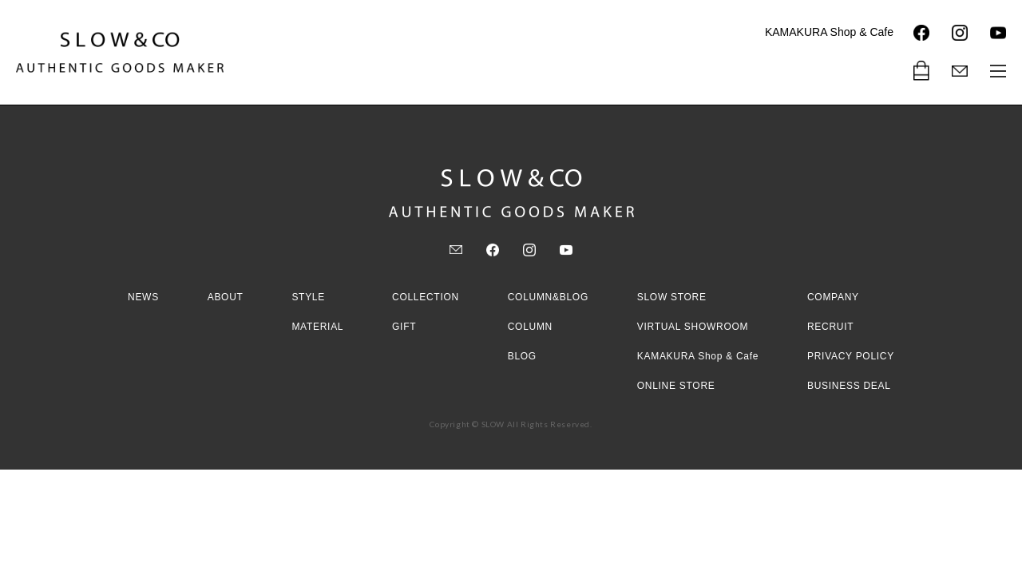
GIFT (404, 326)
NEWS (143, 297)
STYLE (308, 297)
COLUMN (530, 326)
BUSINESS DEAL (849, 385)
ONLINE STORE (676, 385)
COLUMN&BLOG (548, 297)
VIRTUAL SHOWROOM (693, 326)
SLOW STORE (672, 297)
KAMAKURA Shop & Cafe (829, 32)
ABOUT (226, 297)
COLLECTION (425, 297)
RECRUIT (830, 326)
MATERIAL (317, 326)
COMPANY (833, 297)
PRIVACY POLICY (850, 356)
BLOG (522, 356)
